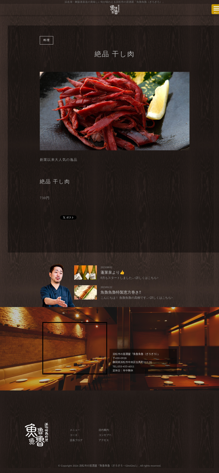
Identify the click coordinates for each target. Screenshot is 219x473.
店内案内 (104, 430)
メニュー (75, 430)
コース (73, 435)
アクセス (104, 440)
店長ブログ (76, 440)
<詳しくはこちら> (146, 277)
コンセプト (105, 435)
